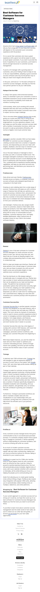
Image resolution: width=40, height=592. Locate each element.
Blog (20, 551)
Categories (20, 569)
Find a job (20, 547)
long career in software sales (25, 46)
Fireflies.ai (6, 459)
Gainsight (6, 139)
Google (33, 362)
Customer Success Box (10, 306)
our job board (12, 513)
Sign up (20, 578)
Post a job (20, 557)
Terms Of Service (20, 528)
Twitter (18, 534)
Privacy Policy (20, 530)
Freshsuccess (26, 177)
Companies (20, 549)
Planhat (5, 250)
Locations (20, 567)
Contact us (20, 526)
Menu (3, 2)
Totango (29, 358)
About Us (20, 554)
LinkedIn (21, 534)
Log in (20, 576)
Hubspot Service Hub (24, 116)
